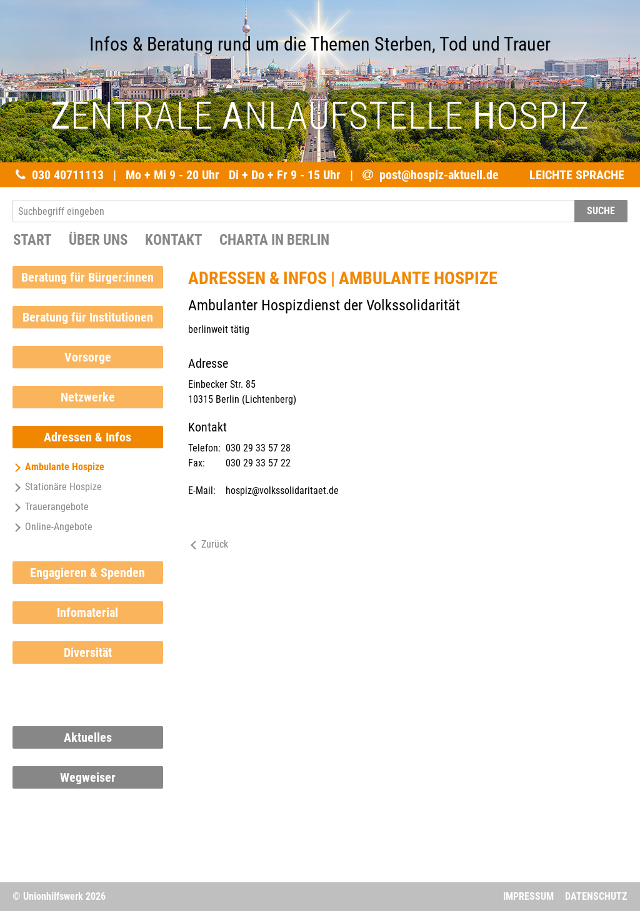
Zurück (208, 544)
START (32, 240)
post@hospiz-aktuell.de (439, 174)
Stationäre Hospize (57, 487)
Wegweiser (88, 777)
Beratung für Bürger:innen (87, 277)
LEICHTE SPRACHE (576, 174)
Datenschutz (596, 896)
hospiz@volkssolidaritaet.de (282, 490)
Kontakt (173, 240)
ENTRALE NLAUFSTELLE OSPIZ (320, 116)
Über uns (98, 240)
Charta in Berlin (274, 240)
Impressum (528, 896)
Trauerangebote (50, 507)
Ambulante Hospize (58, 467)
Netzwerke (88, 397)
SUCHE (601, 211)
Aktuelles (88, 737)
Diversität (88, 652)
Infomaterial (87, 612)
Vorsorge (87, 357)
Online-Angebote (52, 527)
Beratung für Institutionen (87, 317)
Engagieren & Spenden (87, 572)
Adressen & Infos (87, 437)
